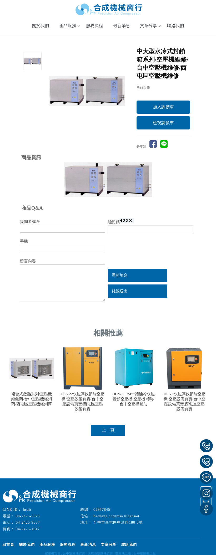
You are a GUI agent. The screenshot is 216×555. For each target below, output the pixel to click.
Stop (93, 135)
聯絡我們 (175, 29)
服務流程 (94, 29)
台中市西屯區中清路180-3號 (118, 526)
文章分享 (148, 29)
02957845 (101, 513)
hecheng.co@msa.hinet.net (116, 520)
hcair (27, 513)
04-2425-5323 (28, 520)
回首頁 (9, 548)
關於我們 (40, 29)
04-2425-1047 (28, 532)
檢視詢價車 (163, 135)
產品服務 (53, 548)
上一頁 (108, 443)
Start (89, 135)
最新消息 (121, 29)
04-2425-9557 (28, 526)
